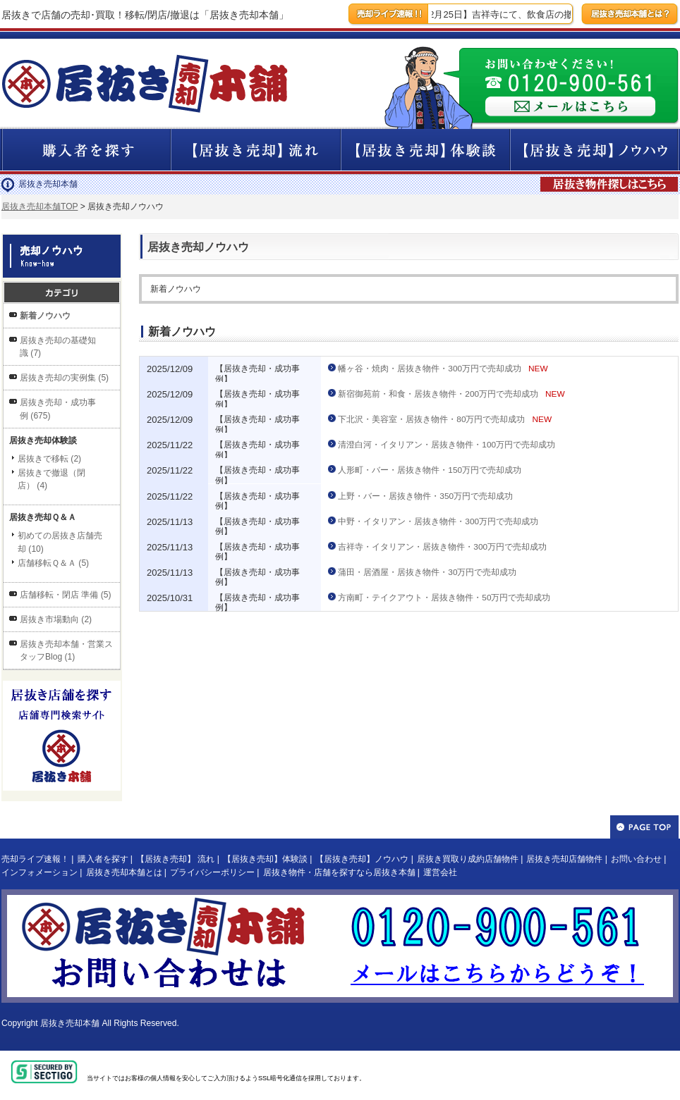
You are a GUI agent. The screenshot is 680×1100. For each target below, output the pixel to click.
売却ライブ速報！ (35, 859)
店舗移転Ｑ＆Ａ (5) (53, 563)
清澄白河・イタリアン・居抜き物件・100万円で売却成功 (446, 445)
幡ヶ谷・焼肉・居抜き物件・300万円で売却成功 (429, 368)
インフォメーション (39, 872)
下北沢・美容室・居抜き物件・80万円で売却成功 (431, 419)
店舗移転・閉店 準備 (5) (65, 595)
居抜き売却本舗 (69, 1023)
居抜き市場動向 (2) (56, 619)
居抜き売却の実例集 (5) (64, 378)
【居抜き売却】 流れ (175, 859)
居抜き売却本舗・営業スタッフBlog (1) (66, 650)
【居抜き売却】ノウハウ (361, 859)
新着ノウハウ (45, 316)
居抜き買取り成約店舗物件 (467, 859)
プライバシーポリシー (212, 872)
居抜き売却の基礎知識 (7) (58, 346)
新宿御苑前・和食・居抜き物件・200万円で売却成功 (438, 394)
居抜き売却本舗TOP (39, 206)
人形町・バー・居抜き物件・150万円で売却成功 (429, 470)
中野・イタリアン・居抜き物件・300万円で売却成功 (438, 521)
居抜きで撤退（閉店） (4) (51, 479)
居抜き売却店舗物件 (564, 859)
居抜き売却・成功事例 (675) (58, 408)
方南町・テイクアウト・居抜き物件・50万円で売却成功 (444, 597)
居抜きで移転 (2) (49, 459)
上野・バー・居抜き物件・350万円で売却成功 (425, 496)
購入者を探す (103, 859)
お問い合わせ (636, 859)
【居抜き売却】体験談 (265, 859)
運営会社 (440, 872)
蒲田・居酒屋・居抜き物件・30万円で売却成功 (427, 572)
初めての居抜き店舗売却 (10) (60, 542)
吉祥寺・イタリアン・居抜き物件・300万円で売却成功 (442, 547)
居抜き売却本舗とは (124, 872)
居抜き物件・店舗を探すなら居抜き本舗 (339, 872)
